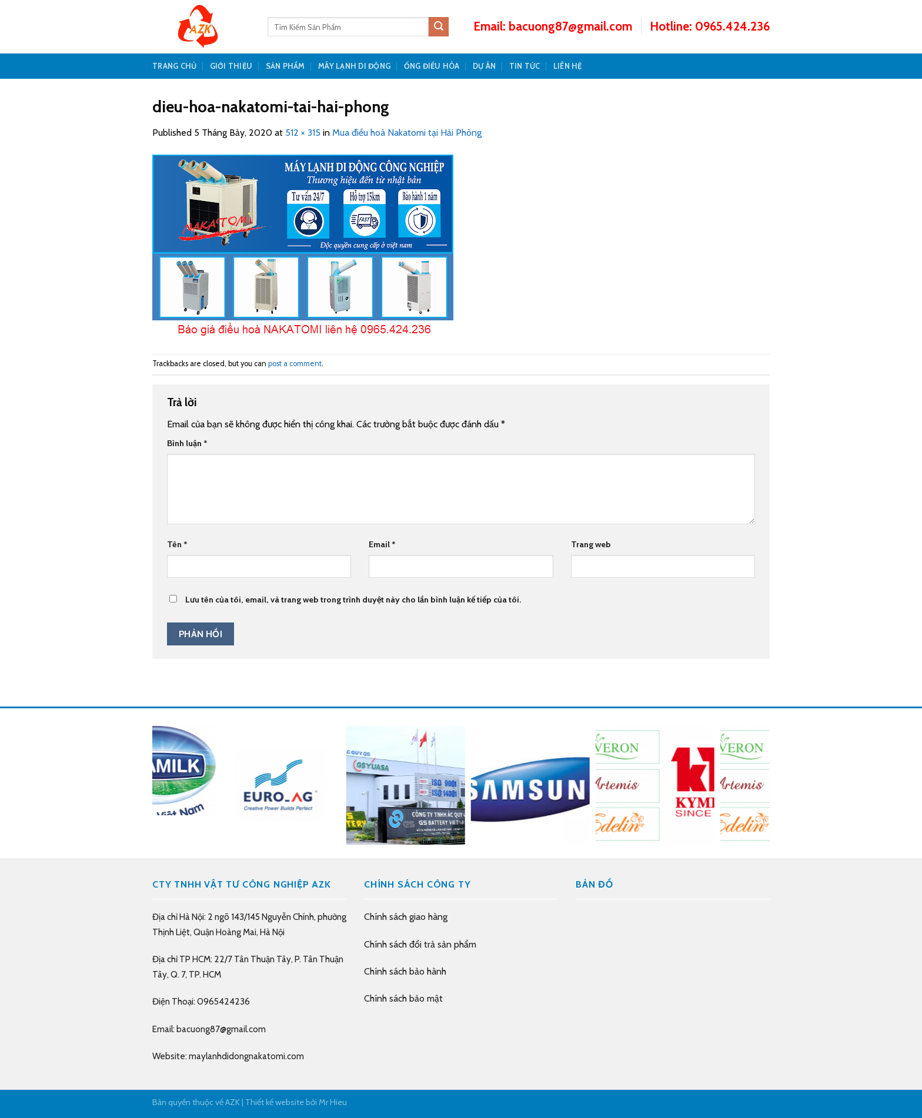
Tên (177, 544)
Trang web (591, 544)
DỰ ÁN (484, 66)
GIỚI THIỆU (231, 66)
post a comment (295, 363)
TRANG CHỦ (174, 66)
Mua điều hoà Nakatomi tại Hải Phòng (407, 132)
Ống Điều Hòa (432, 66)
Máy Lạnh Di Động (354, 66)
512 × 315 (302, 132)
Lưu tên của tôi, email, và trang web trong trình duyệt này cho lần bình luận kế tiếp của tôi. (353, 599)
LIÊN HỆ (567, 66)
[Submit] (439, 27)
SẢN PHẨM (285, 66)
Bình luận (187, 443)
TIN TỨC (524, 66)
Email (382, 544)
